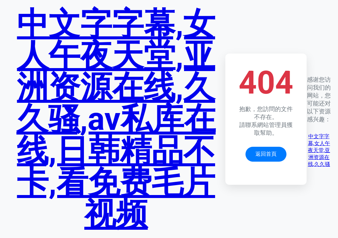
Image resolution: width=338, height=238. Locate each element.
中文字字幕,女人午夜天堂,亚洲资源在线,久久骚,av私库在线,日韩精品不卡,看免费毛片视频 (116, 119)
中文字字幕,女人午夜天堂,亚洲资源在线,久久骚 (319, 150)
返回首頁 (266, 154)
